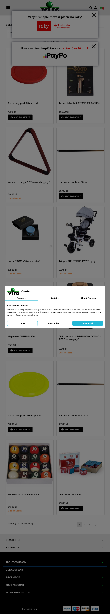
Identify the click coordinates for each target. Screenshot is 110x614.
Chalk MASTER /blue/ (70, 494)
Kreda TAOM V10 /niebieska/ (24, 261)
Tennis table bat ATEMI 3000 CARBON (79, 103)
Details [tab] (55, 298)
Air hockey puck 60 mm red (23, 103)
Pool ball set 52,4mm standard (24, 494)
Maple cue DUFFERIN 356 (21, 336)
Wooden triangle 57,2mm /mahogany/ (29, 182)
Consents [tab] (21, 298)
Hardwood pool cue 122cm (73, 415)
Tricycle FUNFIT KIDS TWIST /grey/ (77, 261)
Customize (55, 323)
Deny (22, 323)
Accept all (87, 323)
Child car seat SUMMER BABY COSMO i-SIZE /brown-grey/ (80, 338)
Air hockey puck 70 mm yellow (24, 415)
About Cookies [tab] (88, 298)
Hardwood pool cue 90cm (73, 182)
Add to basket (20, 117)
